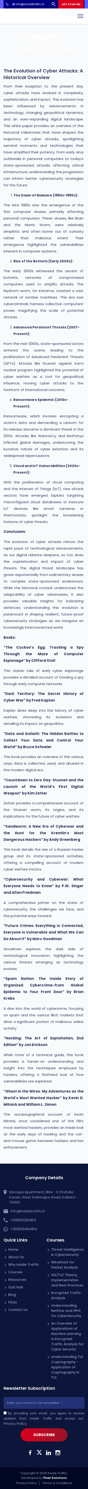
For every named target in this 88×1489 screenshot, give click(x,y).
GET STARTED (71, 4)
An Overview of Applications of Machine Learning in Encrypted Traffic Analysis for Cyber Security (67, 1336)
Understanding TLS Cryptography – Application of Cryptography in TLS (67, 1367)
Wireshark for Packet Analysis (64, 1265)
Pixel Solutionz (55, 1478)
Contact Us (18, 1309)
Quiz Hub (15, 1287)
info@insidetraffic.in (28, 1211)
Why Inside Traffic (23, 1264)
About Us (16, 1257)
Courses (15, 1272)
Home (32, 43)
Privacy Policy (15, 1423)
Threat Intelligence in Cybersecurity (67, 1252)
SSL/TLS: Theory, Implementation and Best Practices (67, 1280)
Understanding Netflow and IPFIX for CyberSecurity (66, 1310)
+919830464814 (24, 1228)
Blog (12, 1294)
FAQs (12, 1302)
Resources (51, 43)
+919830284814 (23, 1220)
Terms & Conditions (57, 1483)
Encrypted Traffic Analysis (66, 1295)
